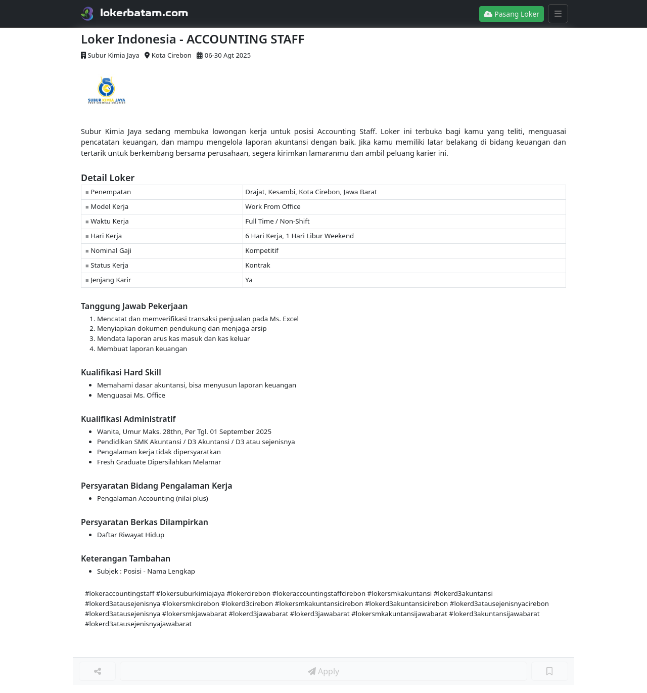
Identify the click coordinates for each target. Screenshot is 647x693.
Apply (323, 671)
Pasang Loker (511, 14)
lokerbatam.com (144, 13)
